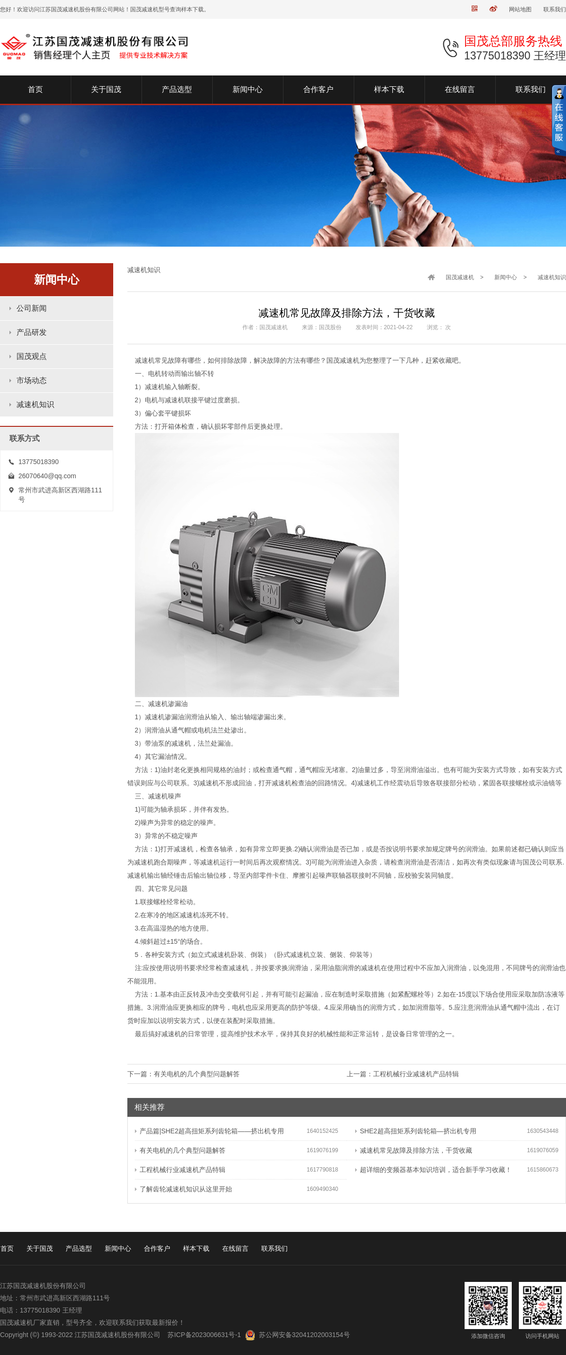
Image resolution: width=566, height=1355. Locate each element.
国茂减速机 (460, 277)
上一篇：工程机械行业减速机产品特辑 (403, 1074)
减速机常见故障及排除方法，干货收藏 (413, 1150)
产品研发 (32, 332)
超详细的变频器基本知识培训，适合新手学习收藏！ (433, 1169)
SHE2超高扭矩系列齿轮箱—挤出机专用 (415, 1131)
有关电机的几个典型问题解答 (180, 1150)
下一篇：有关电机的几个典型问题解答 (183, 1074)
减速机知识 (35, 404)
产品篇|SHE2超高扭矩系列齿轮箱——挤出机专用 (209, 1131)
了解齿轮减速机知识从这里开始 (183, 1189)
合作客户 (157, 1248)
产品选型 (79, 1248)
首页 (7, 1248)
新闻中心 (505, 277)
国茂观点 (32, 356)
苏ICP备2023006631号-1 (204, 1334)
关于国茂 (39, 1248)
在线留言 (235, 1248)
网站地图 (520, 9)
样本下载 (196, 1248)
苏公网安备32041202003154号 (304, 1334)
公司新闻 (32, 308)
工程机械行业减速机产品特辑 (180, 1169)
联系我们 (554, 9)
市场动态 (32, 380)
